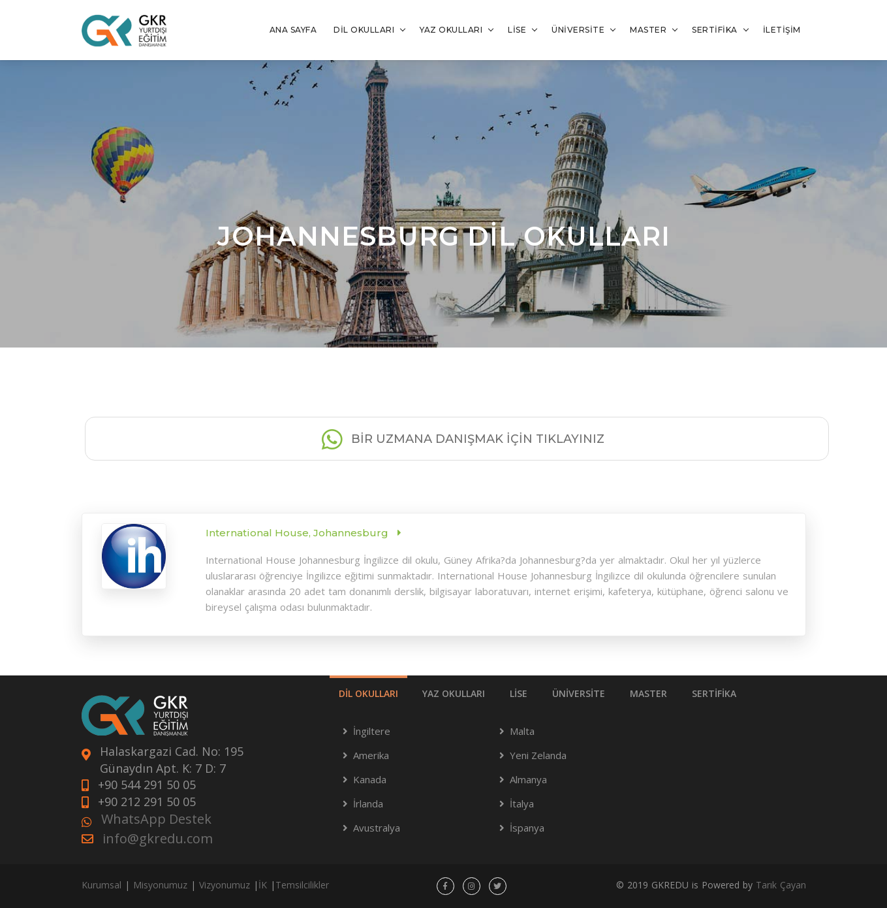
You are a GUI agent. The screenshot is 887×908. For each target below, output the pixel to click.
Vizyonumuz (224, 885)
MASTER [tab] (648, 693)
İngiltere (371, 731)
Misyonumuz (160, 885)
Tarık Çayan (781, 885)
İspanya (527, 827)
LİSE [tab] (518, 693)
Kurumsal (101, 885)
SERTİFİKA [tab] (714, 693)
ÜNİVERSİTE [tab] (578, 693)
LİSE (517, 30)
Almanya (528, 779)
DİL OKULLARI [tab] (368, 693)
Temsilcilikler (302, 885)
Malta (522, 731)
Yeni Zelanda (538, 755)
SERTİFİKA (715, 30)
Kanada (369, 779)
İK (262, 885)
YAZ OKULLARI (451, 30)
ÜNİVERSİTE (578, 30)
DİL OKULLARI (364, 30)
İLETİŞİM (782, 30)
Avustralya (376, 827)
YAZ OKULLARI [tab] (453, 693)
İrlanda (368, 803)
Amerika (371, 755)
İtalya (522, 803)
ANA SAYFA (293, 30)
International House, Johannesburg (298, 533)
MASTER (648, 30)
